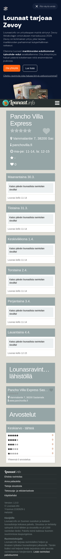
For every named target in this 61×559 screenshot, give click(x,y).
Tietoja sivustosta (13, 486)
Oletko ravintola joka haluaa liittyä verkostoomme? (30, 75)
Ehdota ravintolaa (13, 476)
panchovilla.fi (22, 145)
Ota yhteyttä (12, 68)
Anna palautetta (12, 481)
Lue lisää (29, 68)
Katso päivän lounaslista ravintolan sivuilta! (27, 188)
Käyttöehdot (11, 495)
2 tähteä (14, 130)
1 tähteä (12, 130)
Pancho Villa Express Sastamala (31, 390)
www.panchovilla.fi (18, 400)
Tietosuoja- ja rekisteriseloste (19, 490)
